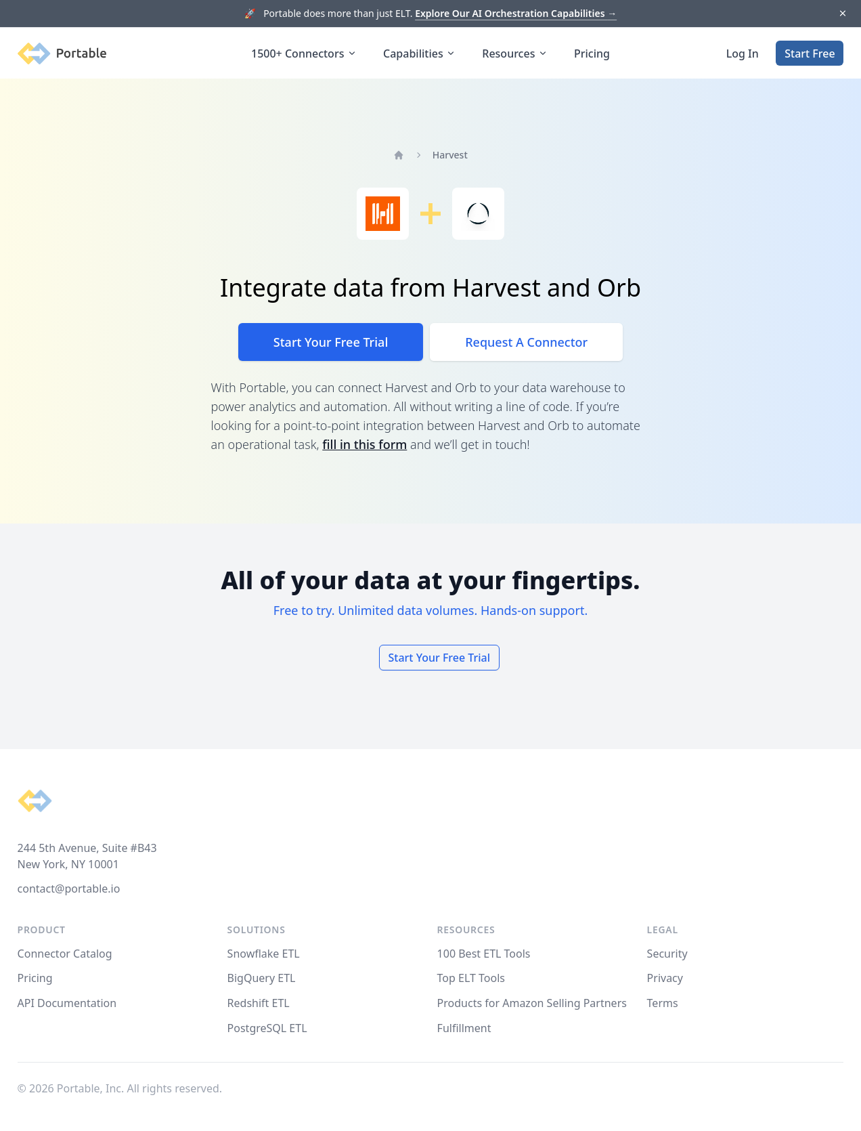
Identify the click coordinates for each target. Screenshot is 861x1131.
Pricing (592, 53)
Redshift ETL (258, 1003)
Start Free (810, 53)
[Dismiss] (842, 14)
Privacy (665, 977)
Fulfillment (464, 1028)
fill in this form (364, 444)
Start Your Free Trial (330, 342)
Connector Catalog (65, 953)
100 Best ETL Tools (484, 953)
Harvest (450, 154)
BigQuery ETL (261, 977)
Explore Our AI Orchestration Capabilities (516, 13)
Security (667, 953)
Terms (662, 1003)
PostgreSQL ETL (267, 1028)
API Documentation (67, 1003)
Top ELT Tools (471, 977)
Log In (742, 53)
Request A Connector (526, 342)
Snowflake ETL (263, 953)
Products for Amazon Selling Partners (532, 1003)
